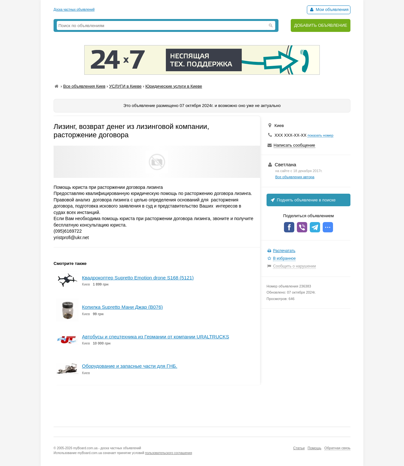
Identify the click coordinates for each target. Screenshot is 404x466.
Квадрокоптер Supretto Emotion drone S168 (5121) (138, 277)
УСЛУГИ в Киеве (125, 86)
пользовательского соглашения (168, 453)
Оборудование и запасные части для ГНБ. (129, 366)
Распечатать (284, 250)
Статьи (299, 448)
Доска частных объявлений (74, 9)
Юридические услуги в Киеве (173, 86)
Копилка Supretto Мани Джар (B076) (122, 307)
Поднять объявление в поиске (303, 200)
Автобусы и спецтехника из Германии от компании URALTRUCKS (155, 336)
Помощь (314, 448)
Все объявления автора (294, 177)
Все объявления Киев (84, 86)
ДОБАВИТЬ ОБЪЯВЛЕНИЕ (320, 25)
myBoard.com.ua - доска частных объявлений (107, 448)
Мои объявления (328, 9)
